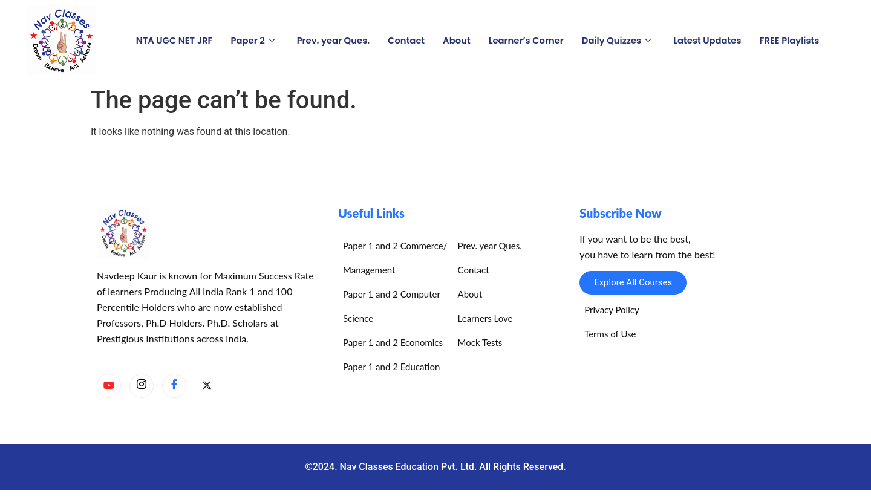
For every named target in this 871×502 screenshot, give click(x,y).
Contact (405, 40)
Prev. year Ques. (331, 40)
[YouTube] (109, 386)
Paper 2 (250, 40)
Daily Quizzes (617, 40)
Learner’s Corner (527, 40)
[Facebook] (174, 386)
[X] (207, 386)
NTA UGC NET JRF (171, 40)
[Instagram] (141, 386)
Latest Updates (709, 40)
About (456, 40)
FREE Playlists (792, 40)
